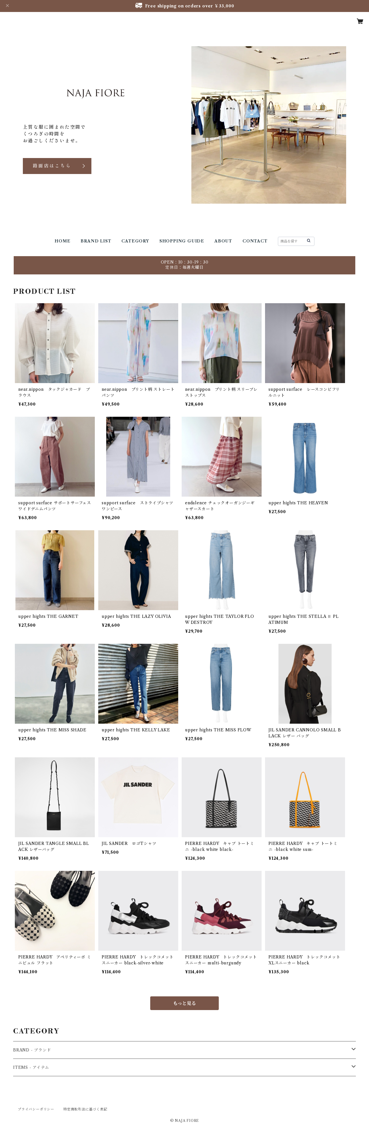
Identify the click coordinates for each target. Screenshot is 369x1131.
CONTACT (255, 241)
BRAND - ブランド (32, 1050)
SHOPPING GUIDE (181, 241)
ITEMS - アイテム (31, 1067)
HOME (62, 241)
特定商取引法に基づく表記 (85, 1109)
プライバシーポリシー (36, 1109)
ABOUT (223, 241)
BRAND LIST (96, 241)
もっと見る (184, 1003)
